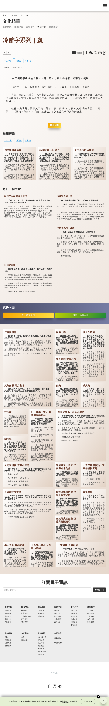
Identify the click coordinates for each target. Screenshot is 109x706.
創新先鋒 (74, 616)
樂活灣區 (24, 607)
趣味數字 (57, 610)
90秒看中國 (42, 637)
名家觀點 (24, 633)
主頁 (4, 15)
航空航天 (8, 616)
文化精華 (13, 15)
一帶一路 (41, 654)
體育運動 (8, 646)
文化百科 (30, 26)
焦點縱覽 (8, 633)
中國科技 (8, 607)
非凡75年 (41, 643)
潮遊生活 (41, 607)
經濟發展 (8, 640)
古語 (29, 61)
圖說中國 (18, 26)
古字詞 (9, 61)
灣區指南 (24, 622)
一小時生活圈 (26, 616)
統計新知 (57, 616)
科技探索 (8, 622)
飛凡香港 (24, 610)
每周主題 (58, 633)
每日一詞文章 (12, 189)
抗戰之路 (41, 640)
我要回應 (54, 125)
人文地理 (57, 619)
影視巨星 (74, 625)
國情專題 (41, 633)
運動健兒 (74, 622)
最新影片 (58, 638)
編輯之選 (24, 640)
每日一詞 (24, 15)
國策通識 (41, 646)
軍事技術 (8, 619)
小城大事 (74, 619)
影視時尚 (41, 616)
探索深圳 (24, 613)
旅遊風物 (41, 613)
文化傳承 (7, 26)
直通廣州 (24, 619)
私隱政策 (65, 701)
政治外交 (8, 637)
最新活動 (58, 643)
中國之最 (57, 613)
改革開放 (41, 649)
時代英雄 (74, 610)
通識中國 (58, 607)
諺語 (19, 61)
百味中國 (41, 610)
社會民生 (8, 643)
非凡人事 (74, 607)
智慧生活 (8, 610)
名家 (22, 637)
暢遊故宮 (53, 26)
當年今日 (57, 622)
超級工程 (8, 613)
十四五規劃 (42, 651)
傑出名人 (74, 613)
